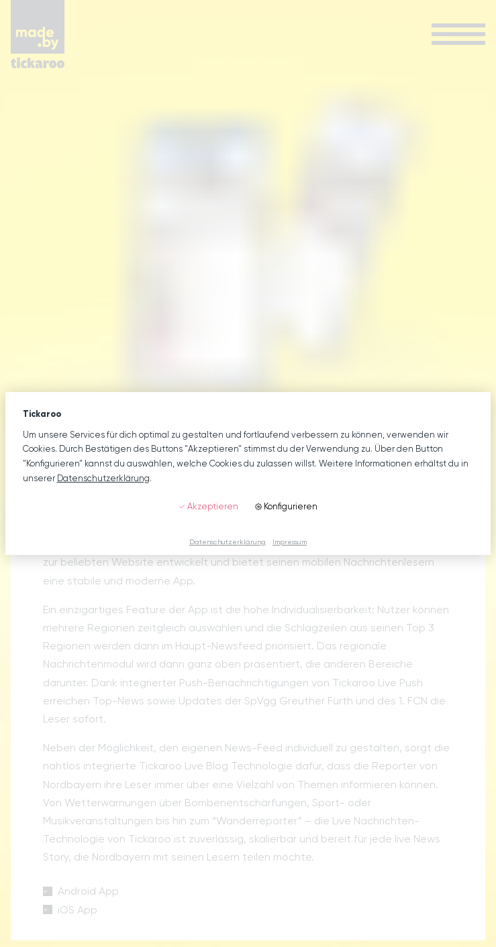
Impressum (289, 542)
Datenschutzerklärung (103, 478)
